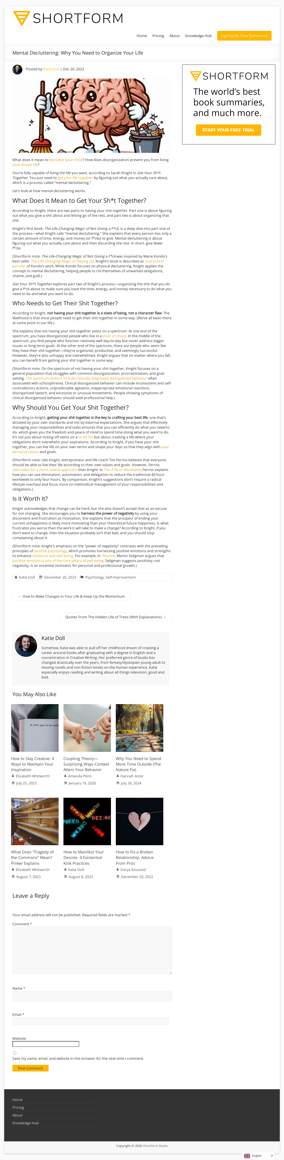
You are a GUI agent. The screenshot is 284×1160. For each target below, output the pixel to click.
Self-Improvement (121, 577)
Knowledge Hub (198, 35)
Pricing (158, 35)
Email (18, 1014)
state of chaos (114, 335)
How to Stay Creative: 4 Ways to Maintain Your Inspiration (32, 764)
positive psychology (50, 550)
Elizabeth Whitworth (33, 776)
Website (19, 1038)
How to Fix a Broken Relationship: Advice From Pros (135, 857)
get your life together (75, 177)
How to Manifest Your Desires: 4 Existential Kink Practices (83, 857)
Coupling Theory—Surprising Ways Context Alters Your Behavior (86, 764)
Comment (22, 924)
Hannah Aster (132, 776)
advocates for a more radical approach (44, 469)
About (175, 35)
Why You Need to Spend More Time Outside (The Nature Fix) (138, 764)
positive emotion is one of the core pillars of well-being (58, 560)
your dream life (25, 164)
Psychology (94, 577)
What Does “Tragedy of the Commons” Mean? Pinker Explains (32, 857)
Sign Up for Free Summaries (244, 35)
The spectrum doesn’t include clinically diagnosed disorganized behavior (86, 378)
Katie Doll (51, 69)
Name (18, 988)
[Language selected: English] (258, 1155)
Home (142, 35)
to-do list (85, 437)
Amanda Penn (80, 776)
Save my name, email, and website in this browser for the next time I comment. (78, 1058)
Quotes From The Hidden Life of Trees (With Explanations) (115, 616)
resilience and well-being (52, 555)
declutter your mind (66, 159)
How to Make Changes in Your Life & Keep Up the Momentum (71, 596)
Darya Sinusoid (133, 869)
